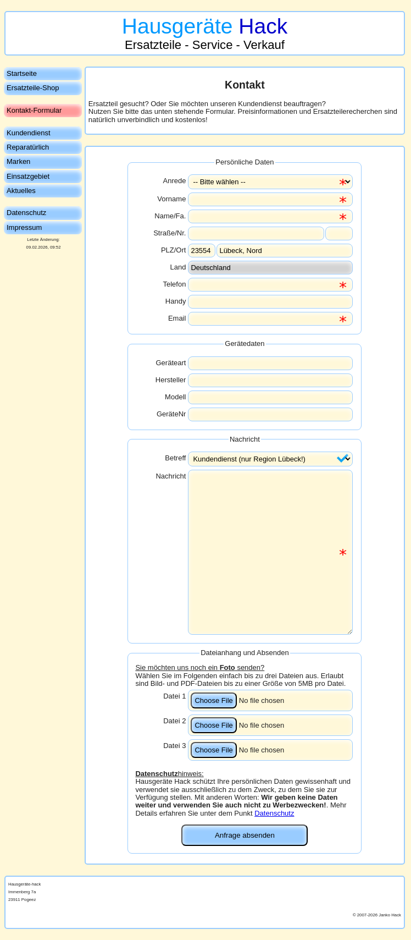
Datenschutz (274, 813)
